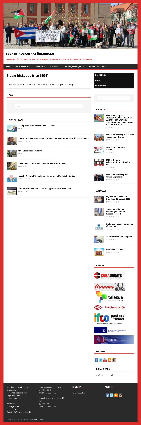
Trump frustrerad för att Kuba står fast (36, 125)
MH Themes (39, 419)
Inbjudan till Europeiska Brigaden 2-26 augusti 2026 (118, 197)
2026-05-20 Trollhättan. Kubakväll (116, 148)
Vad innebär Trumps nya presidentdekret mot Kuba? (42, 163)
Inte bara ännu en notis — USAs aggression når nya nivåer (44, 188)
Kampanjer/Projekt (73, 66)
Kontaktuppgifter (78, 393)
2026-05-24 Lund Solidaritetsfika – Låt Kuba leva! (118, 162)
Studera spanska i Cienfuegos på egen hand (119, 225)
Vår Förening (21, 66)
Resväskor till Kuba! (114, 249)
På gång (101, 109)
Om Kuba (39, 66)
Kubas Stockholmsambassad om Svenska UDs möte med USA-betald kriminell (53, 138)
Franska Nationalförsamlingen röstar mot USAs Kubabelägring (46, 176)
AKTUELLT (101, 190)
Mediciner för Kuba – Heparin (119, 236)
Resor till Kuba (96, 66)
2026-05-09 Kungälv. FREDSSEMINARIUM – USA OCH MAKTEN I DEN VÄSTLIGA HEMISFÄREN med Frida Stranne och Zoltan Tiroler (120, 120)
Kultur (53, 66)
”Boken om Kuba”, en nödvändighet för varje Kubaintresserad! (116, 211)
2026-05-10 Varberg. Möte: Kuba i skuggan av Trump (120, 136)
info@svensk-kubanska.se (23, 412)
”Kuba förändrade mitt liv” (30, 151)
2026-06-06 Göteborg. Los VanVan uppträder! (117, 175)
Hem (8, 66)
